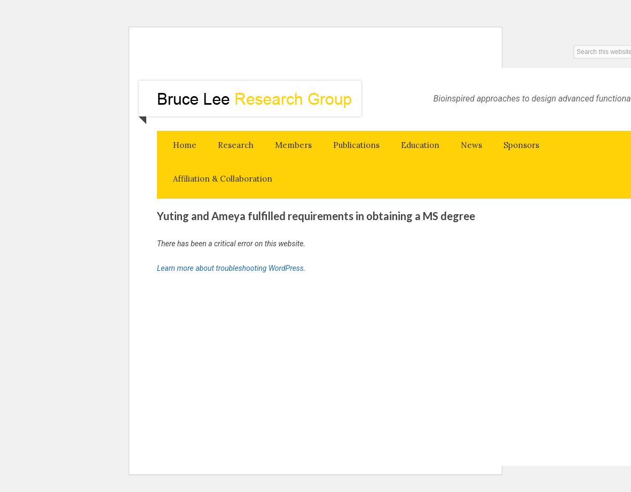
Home (184, 145)
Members (293, 145)
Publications (356, 145)
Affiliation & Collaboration (222, 179)
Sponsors (521, 145)
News (471, 145)
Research (236, 145)
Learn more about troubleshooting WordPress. (231, 268)
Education (420, 145)
